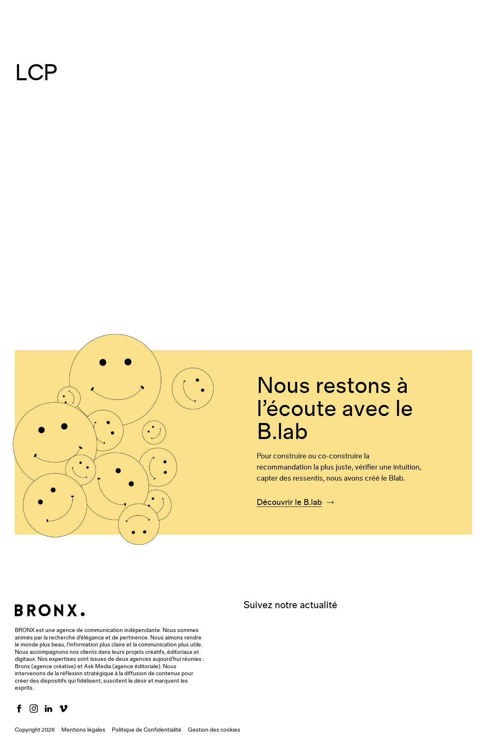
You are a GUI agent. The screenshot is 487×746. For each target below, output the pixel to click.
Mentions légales (83, 730)
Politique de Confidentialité (146, 730)
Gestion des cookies (214, 730)
